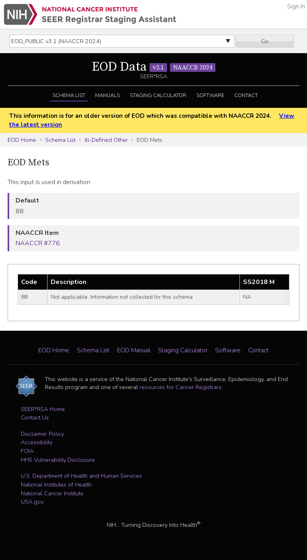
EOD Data (153, 67)
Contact (246, 95)
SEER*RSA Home (43, 409)
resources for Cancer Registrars (180, 387)
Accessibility (36, 442)
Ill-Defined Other (106, 140)
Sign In (296, 6)
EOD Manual (133, 350)
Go (265, 41)
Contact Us (35, 417)
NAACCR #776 (38, 243)
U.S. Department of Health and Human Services (81, 476)
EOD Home (22, 140)
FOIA (27, 451)
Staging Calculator (158, 95)
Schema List (68, 95)
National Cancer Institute (52, 493)
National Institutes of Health (56, 485)
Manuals (107, 95)
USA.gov (32, 502)
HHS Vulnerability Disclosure (58, 460)
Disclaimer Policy (42, 434)
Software (210, 95)
